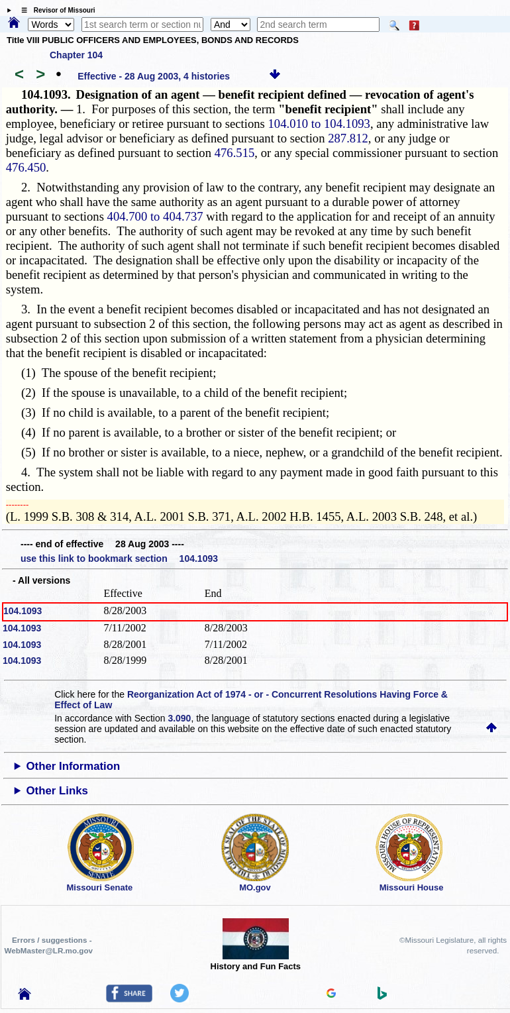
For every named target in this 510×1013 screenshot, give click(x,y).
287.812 (348, 138)
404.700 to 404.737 (155, 216)
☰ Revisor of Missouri (55, 10)
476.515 (235, 153)
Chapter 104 (76, 55)
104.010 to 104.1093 (319, 124)
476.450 (26, 167)
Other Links (57, 790)
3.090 (179, 718)
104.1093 (22, 611)
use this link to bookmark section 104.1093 (119, 558)
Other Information (73, 766)
